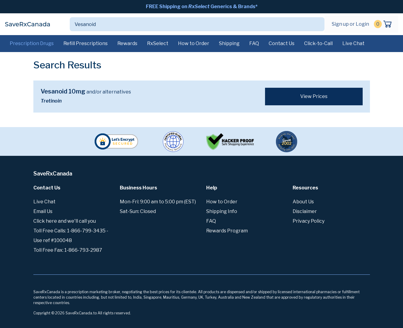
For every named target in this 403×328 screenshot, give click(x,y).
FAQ (254, 43)
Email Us (42, 211)
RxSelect (157, 43)
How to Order (193, 43)
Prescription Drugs (32, 43)
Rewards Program (227, 231)
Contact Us (281, 43)
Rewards (127, 43)
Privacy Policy (308, 221)
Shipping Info (221, 211)
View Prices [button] (313, 96)
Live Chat (353, 43)
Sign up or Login (350, 24)
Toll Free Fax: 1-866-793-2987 (67, 250)
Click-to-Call (318, 43)
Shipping (229, 43)
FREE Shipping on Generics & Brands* (201, 6)
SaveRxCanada (27, 24)
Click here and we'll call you (64, 221)
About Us (303, 202)
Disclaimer (305, 211)
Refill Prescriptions (85, 43)
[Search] (190, 24)
